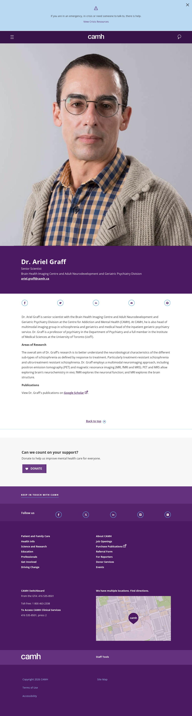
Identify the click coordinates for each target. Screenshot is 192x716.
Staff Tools (102, 656)
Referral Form (104, 551)
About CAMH (104, 536)
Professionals (29, 556)
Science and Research (34, 546)
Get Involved (28, 561)
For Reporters (104, 556)
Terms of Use (30, 687)
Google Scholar (76, 393)
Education (27, 551)
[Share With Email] (131, 303)
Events (100, 567)
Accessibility (30, 696)
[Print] (167, 303)
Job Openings (104, 541)
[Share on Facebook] (25, 303)
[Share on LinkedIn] (96, 303)
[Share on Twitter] (60, 303)
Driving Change (30, 567)
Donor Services (105, 561)
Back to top (96, 421)
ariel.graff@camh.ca (35, 279)
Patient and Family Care (35, 536)
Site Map (102, 679)
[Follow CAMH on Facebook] (59, 515)
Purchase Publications (109, 546)
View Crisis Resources (96, 21)
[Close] (187, 5)
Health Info (28, 541)
